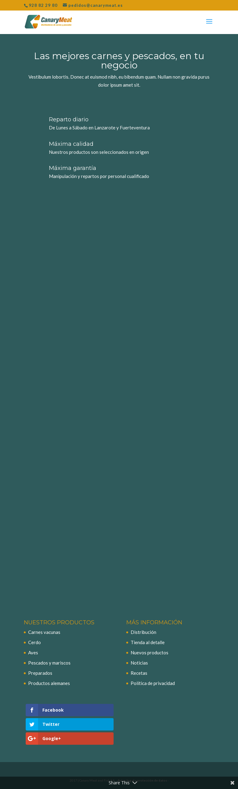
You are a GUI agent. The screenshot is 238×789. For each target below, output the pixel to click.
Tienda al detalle (148, 642)
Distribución (143, 632)
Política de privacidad (153, 683)
